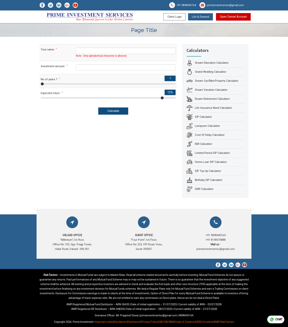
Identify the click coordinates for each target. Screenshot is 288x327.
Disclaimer (120, 321)
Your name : (49, 49)
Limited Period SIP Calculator (212, 153)
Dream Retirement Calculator (212, 98)
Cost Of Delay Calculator (210, 135)
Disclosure (134, 321)
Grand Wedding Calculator (210, 71)
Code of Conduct (185, 321)
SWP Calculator (204, 189)
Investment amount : (54, 66)
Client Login (175, 16)
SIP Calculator (203, 117)
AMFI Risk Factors (224, 321)
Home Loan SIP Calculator (211, 162)
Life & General (200, 16)
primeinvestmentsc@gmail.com (225, 5)
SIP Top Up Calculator (208, 171)
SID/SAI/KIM (166, 321)
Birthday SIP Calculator (208, 180)
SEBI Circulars (204, 321)
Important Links (104, 321)
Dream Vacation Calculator (211, 89)
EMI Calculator (203, 144)
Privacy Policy (149, 321)
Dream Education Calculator (211, 62)
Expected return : (52, 93)
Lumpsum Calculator (207, 126)
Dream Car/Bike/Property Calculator (216, 80)
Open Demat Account (233, 16)
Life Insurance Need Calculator (213, 107)
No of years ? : (50, 79)
